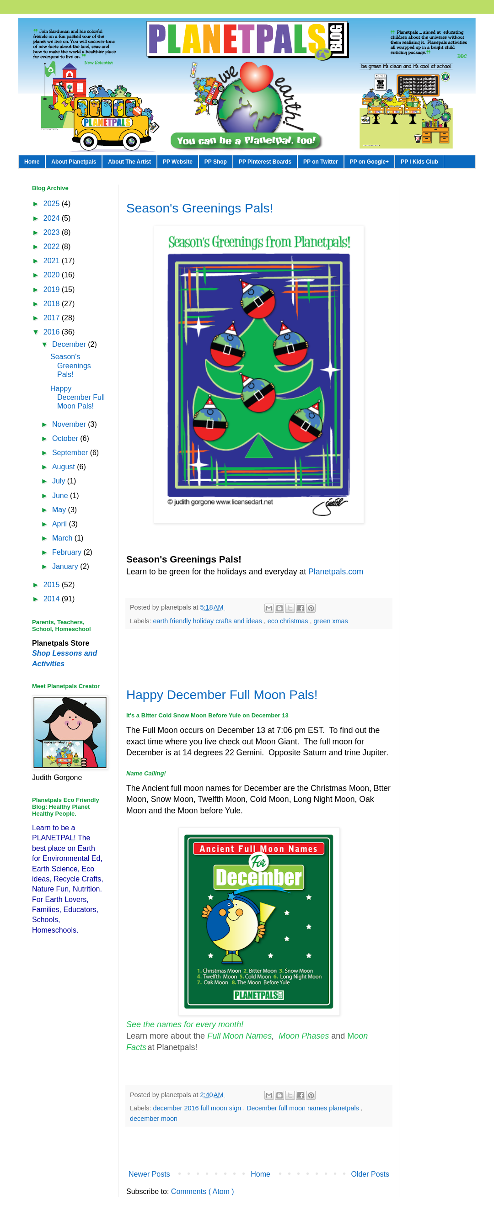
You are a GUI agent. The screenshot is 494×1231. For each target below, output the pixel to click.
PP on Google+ (369, 162)
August (64, 467)
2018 (52, 304)
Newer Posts (149, 1174)
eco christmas (289, 621)
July (59, 481)
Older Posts (370, 1174)
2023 (52, 232)
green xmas (331, 621)
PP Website (178, 162)
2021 (52, 261)
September (71, 452)
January (66, 566)
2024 (52, 218)
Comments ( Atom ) (202, 1191)
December (70, 344)
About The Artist (129, 162)
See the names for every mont (181, 1024)
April (60, 524)
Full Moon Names (239, 1035)
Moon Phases (305, 1035)
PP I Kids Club (419, 162)
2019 (52, 289)
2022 (52, 246)
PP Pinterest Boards (265, 162)
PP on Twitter (320, 162)
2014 (52, 599)
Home (31, 162)
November (70, 424)
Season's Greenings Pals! (199, 208)
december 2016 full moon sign (198, 1108)
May (60, 510)
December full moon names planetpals (304, 1108)
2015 (52, 585)
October (66, 438)
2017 (52, 318)
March (63, 538)
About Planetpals (73, 162)
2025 (52, 203)
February (67, 552)
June (61, 495)
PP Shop (215, 162)
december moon (153, 1118)
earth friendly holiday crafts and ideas (208, 621)
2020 (52, 275)
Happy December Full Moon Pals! (222, 695)
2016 (52, 332)
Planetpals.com (335, 571)
